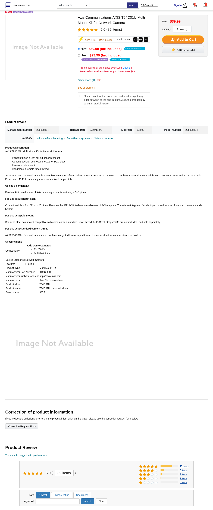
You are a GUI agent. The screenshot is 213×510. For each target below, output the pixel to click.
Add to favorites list (183, 49)
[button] (205, 4)
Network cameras (103, 138)
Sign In (177, 5)
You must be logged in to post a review (26, 455)
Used (105, 57)
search (132, 5)
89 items (64, 473)
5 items (183, 470)
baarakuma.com (21, 5)
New (113, 49)
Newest (43, 495)
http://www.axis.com (50, 276)
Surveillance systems (78, 138)
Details (126, 67)
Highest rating (61, 495)
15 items (184, 466)
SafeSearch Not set (149, 5)
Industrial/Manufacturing (49, 138)
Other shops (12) (90, 80)
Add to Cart (183, 40)
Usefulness (82, 495)
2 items (183, 474)
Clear (101, 501)
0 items (183, 482)
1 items (183, 478)
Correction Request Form (21, 426)
